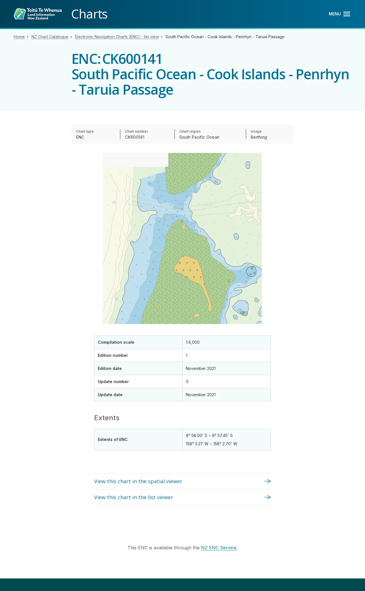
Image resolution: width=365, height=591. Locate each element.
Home (19, 36)
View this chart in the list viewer (133, 497)
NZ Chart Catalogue (49, 36)
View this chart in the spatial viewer (138, 481)
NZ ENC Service (218, 547)
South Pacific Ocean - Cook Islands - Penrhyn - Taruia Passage (225, 36)
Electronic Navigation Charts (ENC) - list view (117, 36)
